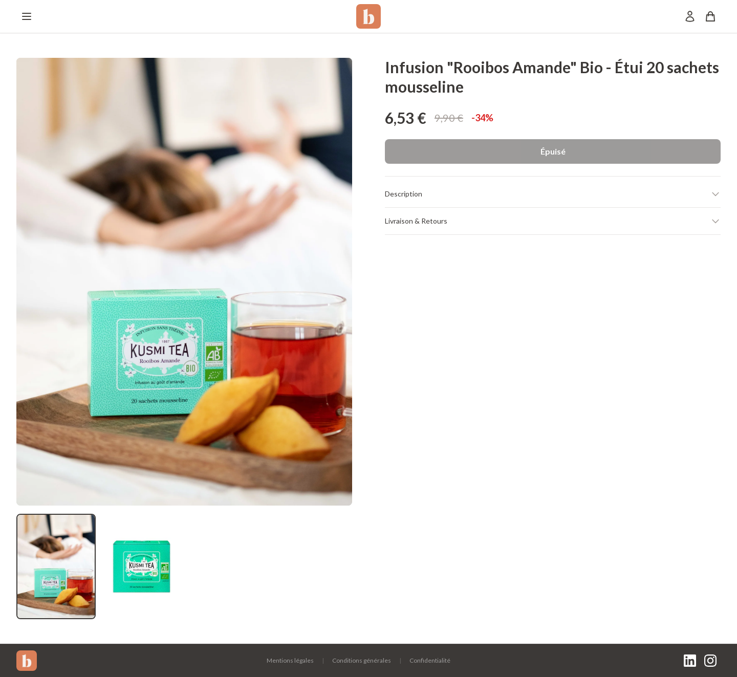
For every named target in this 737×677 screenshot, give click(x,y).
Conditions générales (361, 660)
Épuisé (553, 151)
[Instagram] (710, 660)
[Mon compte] (690, 16)
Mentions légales (290, 660)
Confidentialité (429, 660)
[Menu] (26, 16)
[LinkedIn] (690, 660)
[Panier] (710, 16)
